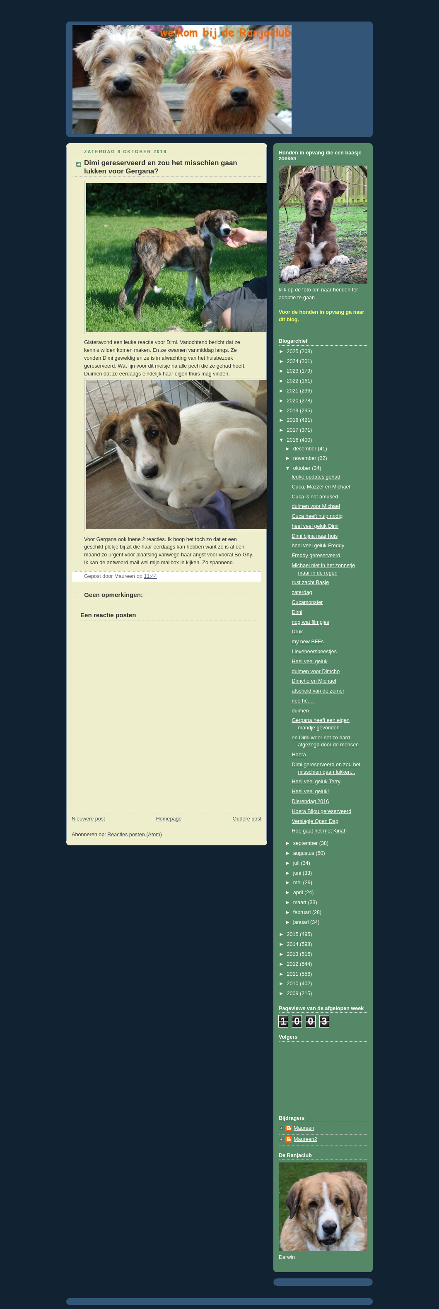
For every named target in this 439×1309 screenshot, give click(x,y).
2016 (293, 440)
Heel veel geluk (310, 661)
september (306, 843)
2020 (293, 401)
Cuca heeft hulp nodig (317, 516)
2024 (293, 361)
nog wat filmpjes (310, 622)
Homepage (169, 819)
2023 (293, 371)
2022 (293, 381)
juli (297, 863)
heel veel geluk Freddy (318, 546)
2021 (293, 391)
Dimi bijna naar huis (315, 536)
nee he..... (303, 701)
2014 (293, 944)
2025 (293, 351)
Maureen (304, 1128)
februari (302, 912)
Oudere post (247, 819)
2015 (293, 934)
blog (292, 319)
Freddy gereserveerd (316, 555)
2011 (293, 974)
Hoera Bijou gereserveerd (322, 811)
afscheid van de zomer (318, 691)
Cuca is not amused (315, 497)
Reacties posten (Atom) (134, 834)
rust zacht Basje (310, 582)
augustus (304, 853)
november (305, 458)
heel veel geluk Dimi (315, 526)
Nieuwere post (88, 819)
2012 (293, 964)
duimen (300, 711)
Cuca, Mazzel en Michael (321, 487)
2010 (293, 984)
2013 (293, 954)
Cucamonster (307, 602)
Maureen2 (305, 1139)
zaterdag (302, 592)
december (305, 449)
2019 (293, 411)
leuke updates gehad (316, 477)
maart (300, 902)
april (298, 892)
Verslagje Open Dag (315, 821)
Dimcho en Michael (314, 681)
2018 (293, 420)
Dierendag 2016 (310, 801)
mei (298, 883)
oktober (302, 468)
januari (301, 922)
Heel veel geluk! (310, 791)
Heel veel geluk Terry (316, 781)
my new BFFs (308, 642)
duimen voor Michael (316, 506)
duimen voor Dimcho (316, 671)
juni (298, 873)
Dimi (297, 612)
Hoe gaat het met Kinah (319, 831)
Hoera (299, 755)
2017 (293, 430)
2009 (293, 993)
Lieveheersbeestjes (314, 651)
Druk (297, 632)
